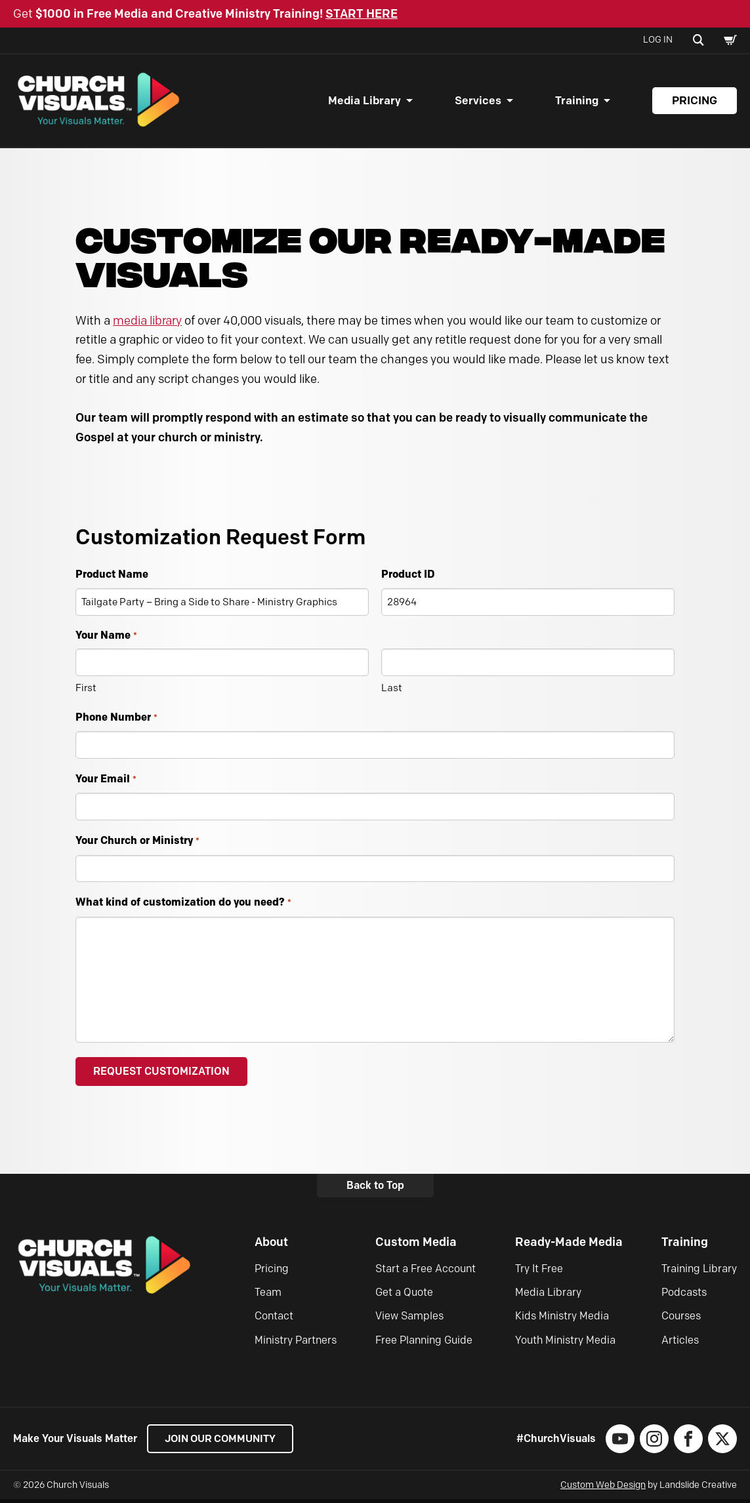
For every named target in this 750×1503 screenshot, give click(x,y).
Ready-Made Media (569, 1246)
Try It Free (539, 1272)
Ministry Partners (296, 1344)
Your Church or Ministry (137, 844)
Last (391, 691)
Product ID (407, 577)
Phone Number (116, 721)
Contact (274, 1319)
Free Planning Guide (423, 1344)
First (85, 691)
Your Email (105, 783)
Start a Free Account (425, 1272)
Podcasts (684, 1296)
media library (147, 324)
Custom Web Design (603, 1488)
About (271, 1246)
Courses (681, 1319)
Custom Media (416, 1246)
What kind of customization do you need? (183, 906)
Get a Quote (404, 1296)
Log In (658, 39)
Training (576, 102)
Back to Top (375, 1189)
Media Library (364, 102)
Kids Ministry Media (562, 1319)
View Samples (409, 1319)
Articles (680, 1344)
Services (478, 102)
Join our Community (223, 1442)
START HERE (361, 14)
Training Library (699, 1272)
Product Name (111, 577)
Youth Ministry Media (565, 1344)
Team (268, 1296)
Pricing (694, 102)
